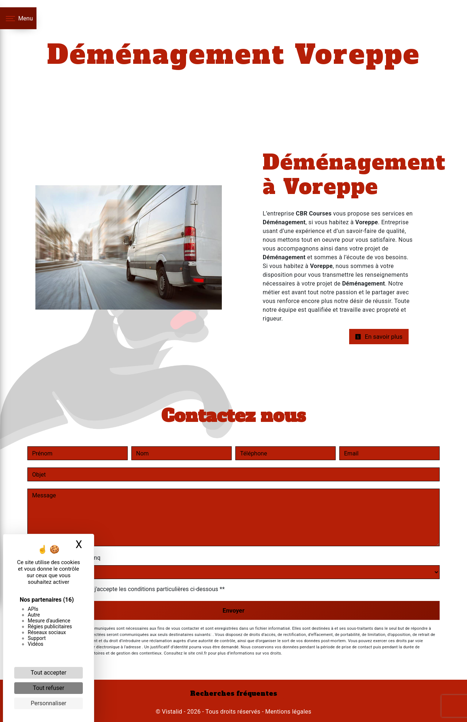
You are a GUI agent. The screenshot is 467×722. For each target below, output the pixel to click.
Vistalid (172, 711)
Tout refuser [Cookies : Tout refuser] (48, 687)
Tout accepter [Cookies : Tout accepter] (48, 672)
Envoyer (233, 610)
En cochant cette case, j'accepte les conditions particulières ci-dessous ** (130, 589)
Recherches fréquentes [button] (233, 693)
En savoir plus (378, 336)
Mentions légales (288, 711)
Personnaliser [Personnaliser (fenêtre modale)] (48, 703)
